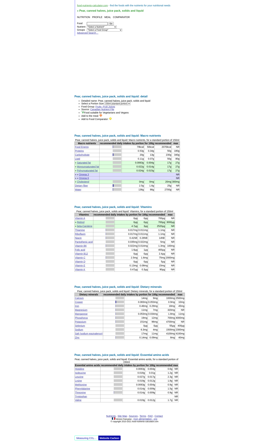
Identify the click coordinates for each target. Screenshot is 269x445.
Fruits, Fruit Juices (105, 106)
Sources (133, 416)
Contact (159, 416)
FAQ (150, 416)
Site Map (122, 416)
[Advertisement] (134, 65)
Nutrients (111, 416)
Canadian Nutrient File (102, 109)
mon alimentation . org (145, 419)
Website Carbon (109, 438)
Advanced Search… (87, 33)
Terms (142, 416)
